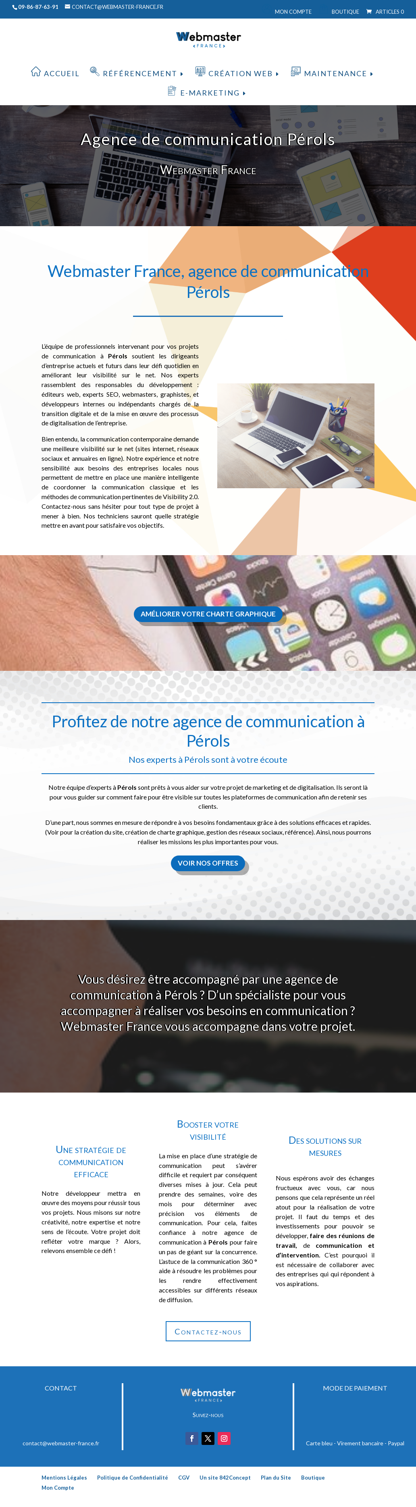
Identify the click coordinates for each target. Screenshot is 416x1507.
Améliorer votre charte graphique (208, 614)
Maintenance (335, 73)
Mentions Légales (64, 1477)
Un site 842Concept (225, 1477)
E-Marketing (210, 92)
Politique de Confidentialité (132, 1477)
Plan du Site (276, 1477)
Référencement (140, 73)
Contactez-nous (208, 1331)
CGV (183, 1477)
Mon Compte (293, 11)
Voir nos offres (208, 863)
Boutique (345, 11)
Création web (240, 73)
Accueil (62, 73)
